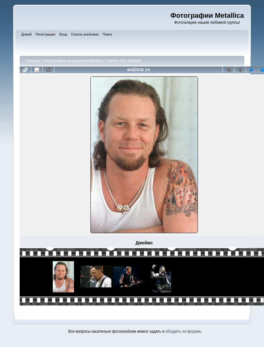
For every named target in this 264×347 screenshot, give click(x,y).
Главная (33, 61)
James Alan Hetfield (124, 61)
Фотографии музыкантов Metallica (74, 61)
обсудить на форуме (183, 331)
